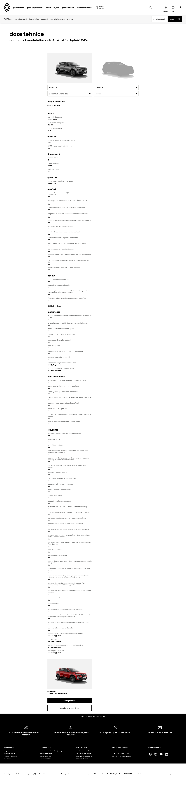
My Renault (7, 759)
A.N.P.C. (18, 774)
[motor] (69, 93)
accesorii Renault (82, 759)
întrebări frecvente (10, 756)
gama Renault (18, 8)
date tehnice (34, 19)
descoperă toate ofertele (84, 756)
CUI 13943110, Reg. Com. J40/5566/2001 (119, 774)
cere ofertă (175, 19)
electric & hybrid (52, 8)
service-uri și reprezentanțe (121, 756)
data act (53, 774)
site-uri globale (9, 774)
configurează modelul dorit (85, 751)
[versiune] (69, 87)
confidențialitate (42, 774)
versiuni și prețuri (20, 19)
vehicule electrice (46, 753)
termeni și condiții (29, 774)
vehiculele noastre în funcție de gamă (52, 751)
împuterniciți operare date (96, 774)
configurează (159, 19)
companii (101, 8)
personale (101, 6)
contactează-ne (9, 753)
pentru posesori (68, 8)
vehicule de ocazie (118, 751)
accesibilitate (139, 774)
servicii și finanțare (57, 19)
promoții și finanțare (35, 8)
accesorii (44, 19)
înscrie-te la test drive (69, 708)
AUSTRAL (7, 19)
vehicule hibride (45, 756)
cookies (60, 774)
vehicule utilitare (45, 759)
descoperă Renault (84, 8)
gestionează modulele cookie (75, 774)
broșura (70, 19)
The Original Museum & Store (121, 753)
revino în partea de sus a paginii (93, 716)
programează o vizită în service (14, 751)
